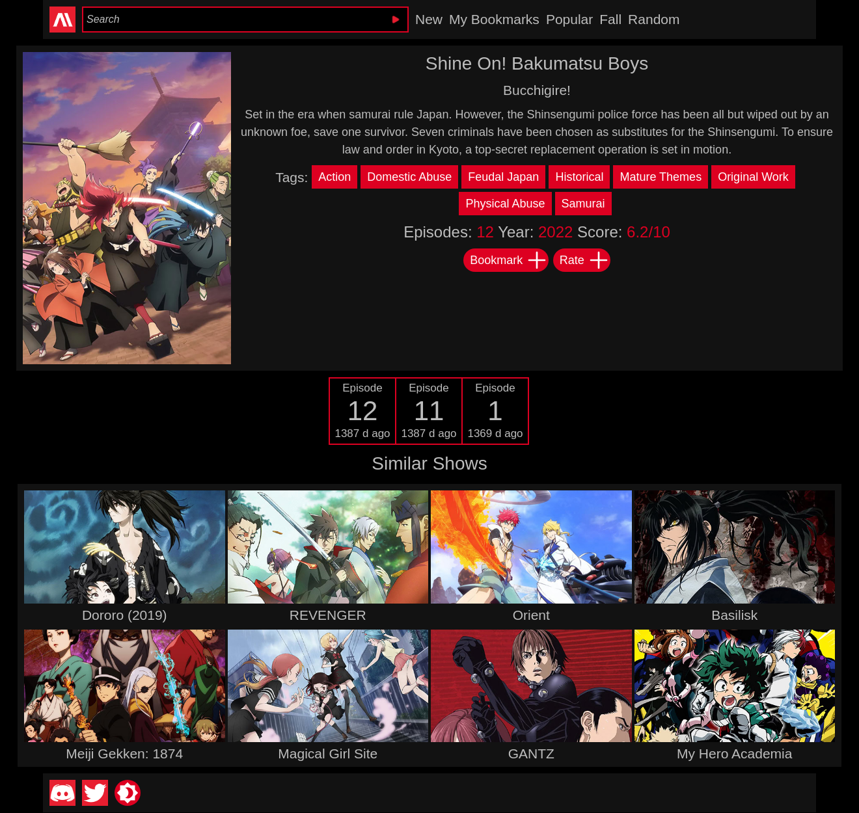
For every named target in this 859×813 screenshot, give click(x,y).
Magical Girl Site (327, 753)
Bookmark (508, 260)
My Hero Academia (734, 753)
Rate (584, 260)
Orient (531, 614)
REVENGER (328, 614)
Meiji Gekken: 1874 (124, 753)
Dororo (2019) (124, 614)
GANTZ (531, 753)
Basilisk (734, 614)
